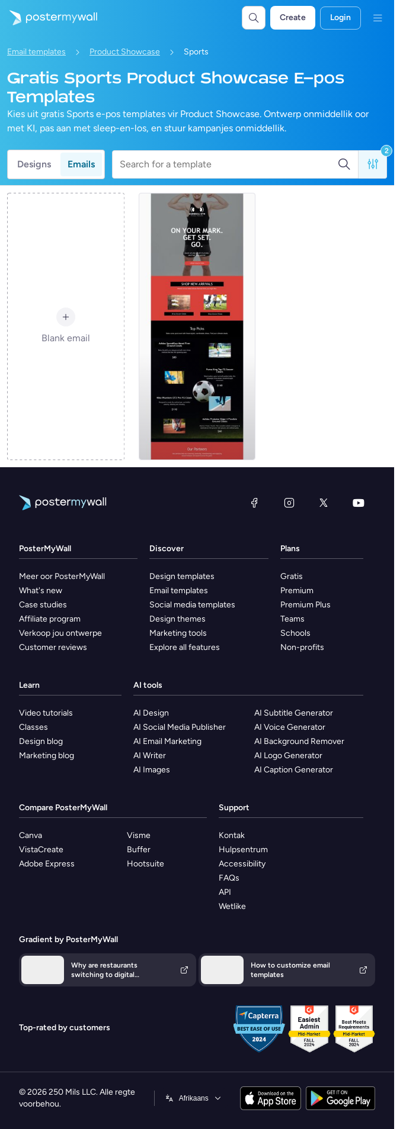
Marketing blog (46, 755)
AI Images (151, 770)
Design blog (41, 741)
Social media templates (192, 605)
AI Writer (149, 755)
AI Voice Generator (289, 727)
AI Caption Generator (293, 770)
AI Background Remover (299, 741)
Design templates (182, 576)
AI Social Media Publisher (179, 727)
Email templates (36, 52)
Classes (33, 727)
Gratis (291, 576)
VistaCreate (41, 850)
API (225, 892)
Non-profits (302, 647)
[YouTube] (358, 503)
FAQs (229, 878)
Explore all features (184, 647)
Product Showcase (124, 52)
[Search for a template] (228, 164)
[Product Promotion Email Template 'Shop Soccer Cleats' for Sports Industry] (197, 326)
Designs (34, 164)
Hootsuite (145, 864)
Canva (30, 835)
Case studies (43, 605)
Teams (292, 619)
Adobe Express (47, 864)
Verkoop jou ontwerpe (60, 633)
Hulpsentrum (243, 850)
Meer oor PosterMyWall (62, 576)
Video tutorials (46, 713)
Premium (297, 590)
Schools (295, 633)
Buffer (139, 850)
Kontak (232, 835)
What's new (40, 590)
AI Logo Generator (288, 755)
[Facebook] (254, 503)
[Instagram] (289, 503)
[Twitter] (323, 503)
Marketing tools (178, 633)
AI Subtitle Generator (293, 713)
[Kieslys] (377, 17)
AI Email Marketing (167, 741)
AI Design (151, 713)
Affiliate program (50, 619)
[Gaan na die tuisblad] (48, 18)
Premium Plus (305, 605)
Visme (139, 835)
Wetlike (232, 906)
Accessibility (242, 864)
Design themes (177, 619)
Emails (81, 164)
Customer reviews (53, 647)
